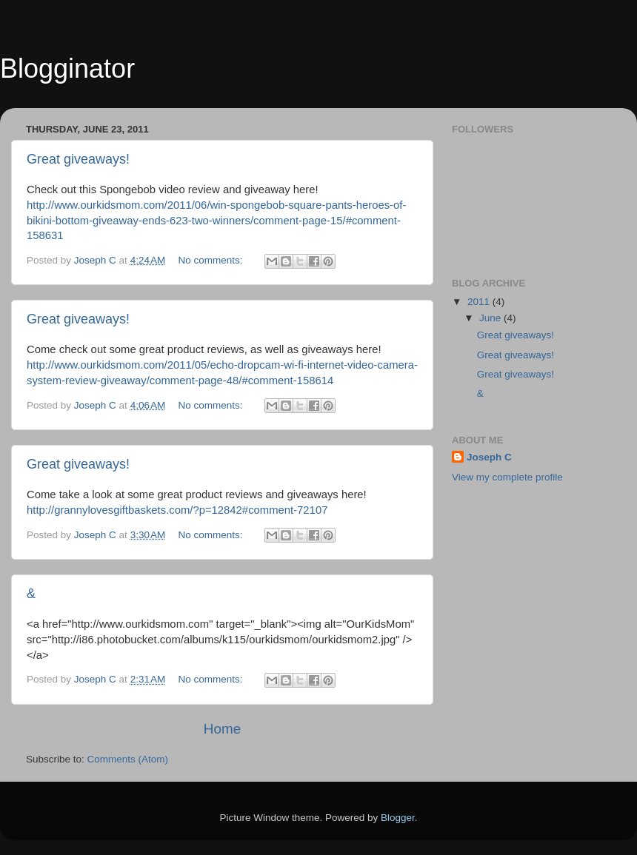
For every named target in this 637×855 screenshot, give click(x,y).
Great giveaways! (78, 159)
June (491, 317)
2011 (480, 301)
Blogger (398, 817)
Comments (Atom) (128, 759)
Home (222, 729)
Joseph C (489, 457)
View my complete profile (507, 477)
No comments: (212, 260)
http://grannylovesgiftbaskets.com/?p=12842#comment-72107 (177, 510)
